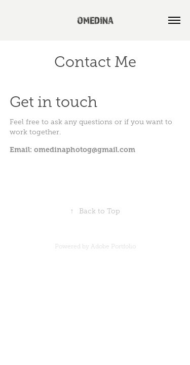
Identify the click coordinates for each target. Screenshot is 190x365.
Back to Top (95, 211)
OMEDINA (95, 20)
